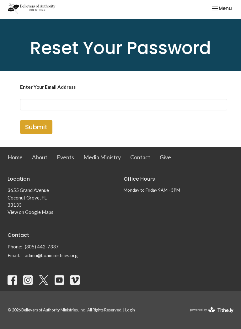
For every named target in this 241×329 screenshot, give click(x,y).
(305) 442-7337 (42, 246)
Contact (140, 157)
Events (65, 157)
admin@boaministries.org (51, 255)
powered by (211, 310)
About (39, 157)
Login (130, 309)
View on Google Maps (30, 212)
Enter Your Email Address (48, 87)
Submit (36, 127)
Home (15, 157)
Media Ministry (102, 157)
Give (165, 157)
